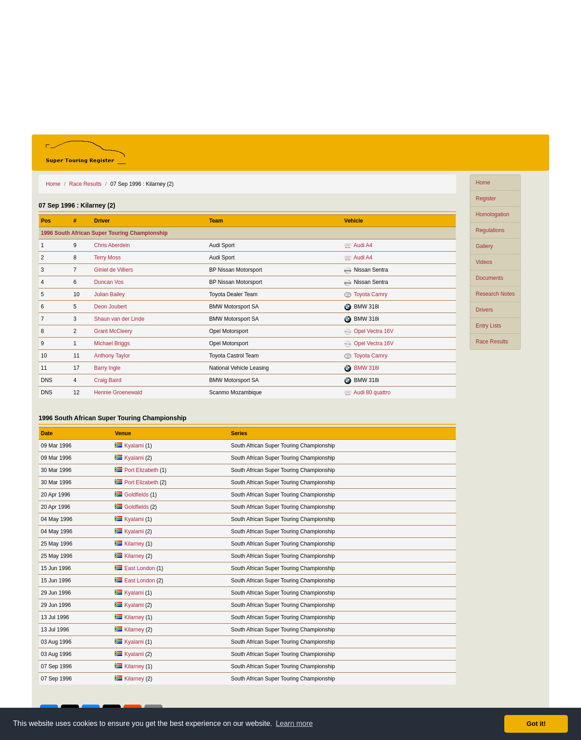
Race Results (492, 341)
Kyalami (134, 445)
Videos (484, 262)
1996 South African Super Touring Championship (104, 233)
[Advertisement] (290, 67)
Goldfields (136, 495)
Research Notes (495, 294)
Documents (489, 278)
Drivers (484, 310)
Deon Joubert (110, 306)
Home (483, 182)
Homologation (492, 214)
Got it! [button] (536, 723)
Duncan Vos (108, 282)
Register (486, 198)
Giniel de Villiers (113, 270)
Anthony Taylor (112, 356)
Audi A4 (363, 245)
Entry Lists (488, 326)
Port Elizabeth (141, 470)
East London (139, 568)
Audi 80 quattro (372, 392)
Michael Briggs (112, 343)
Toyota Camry (370, 294)
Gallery (484, 246)
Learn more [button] (294, 723)
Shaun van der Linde (119, 319)
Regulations (490, 230)
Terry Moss (107, 257)
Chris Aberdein (112, 245)
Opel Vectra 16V (374, 331)
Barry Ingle (107, 368)
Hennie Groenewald (118, 392)
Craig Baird (107, 380)
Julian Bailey (109, 294)
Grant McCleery (113, 331)
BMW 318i (366, 368)
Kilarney (134, 544)
